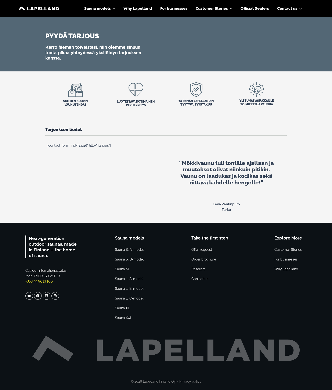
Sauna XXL (123, 318)
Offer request (201, 250)
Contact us (199, 279)
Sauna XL (122, 308)
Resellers (198, 269)
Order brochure (203, 259)
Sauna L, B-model (129, 289)
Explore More (288, 238)
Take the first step (209, 238)
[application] (116, 8)
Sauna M (122, 269)
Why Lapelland (286, 269)
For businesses (286, 259)
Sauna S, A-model (129, 250)
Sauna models (129, 238)
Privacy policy (190, 381)
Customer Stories (288, 250)
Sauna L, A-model (129, 279)
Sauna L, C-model (129, 298)
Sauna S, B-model (129, 259)
